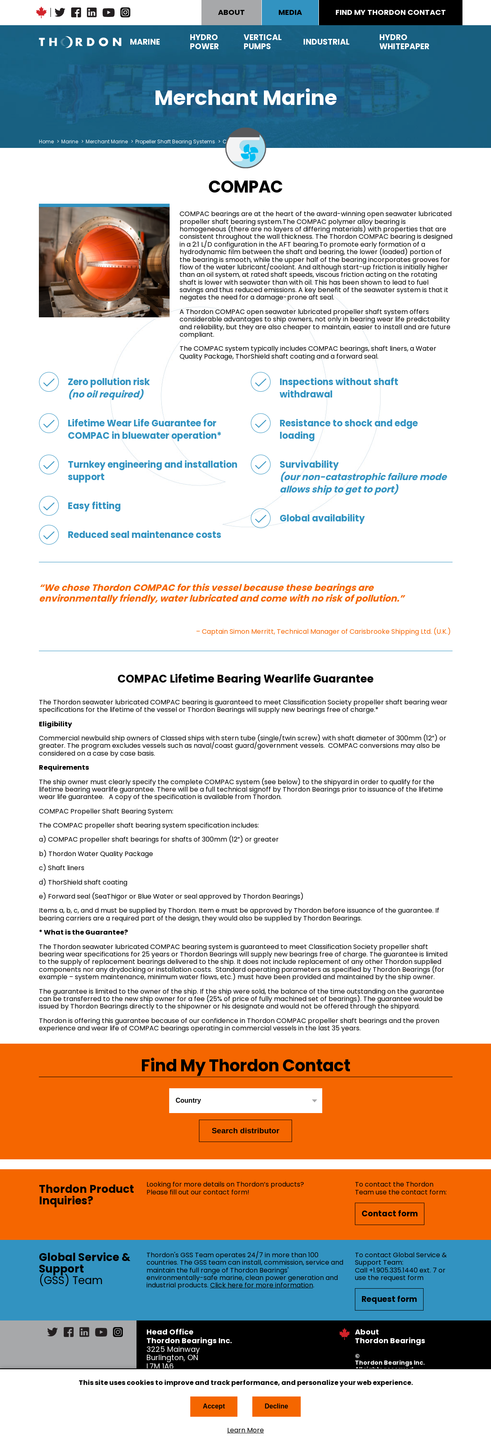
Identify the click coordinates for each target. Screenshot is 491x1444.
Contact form (390, 1213)
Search (446, 42)
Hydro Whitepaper (404, 42)
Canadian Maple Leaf (41, 12)
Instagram (125, 12)
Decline (276, 1406)
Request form (389, 1299)
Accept (214, 1406)
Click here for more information (261, 1285)
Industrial (326, 42)
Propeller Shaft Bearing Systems (175, 141)
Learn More (245, 1430)
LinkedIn (92, 12)
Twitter (60, 12)
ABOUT (231, 12)
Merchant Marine (107, 141)
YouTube (109, 12)
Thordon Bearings (80, 42)
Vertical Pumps (263, 42)
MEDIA (290, 12)
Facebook (76, 12)
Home (46, 141)
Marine (145, 42)
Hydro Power (204, 42)
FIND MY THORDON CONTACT (390, 12)
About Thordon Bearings (390, 1336)
